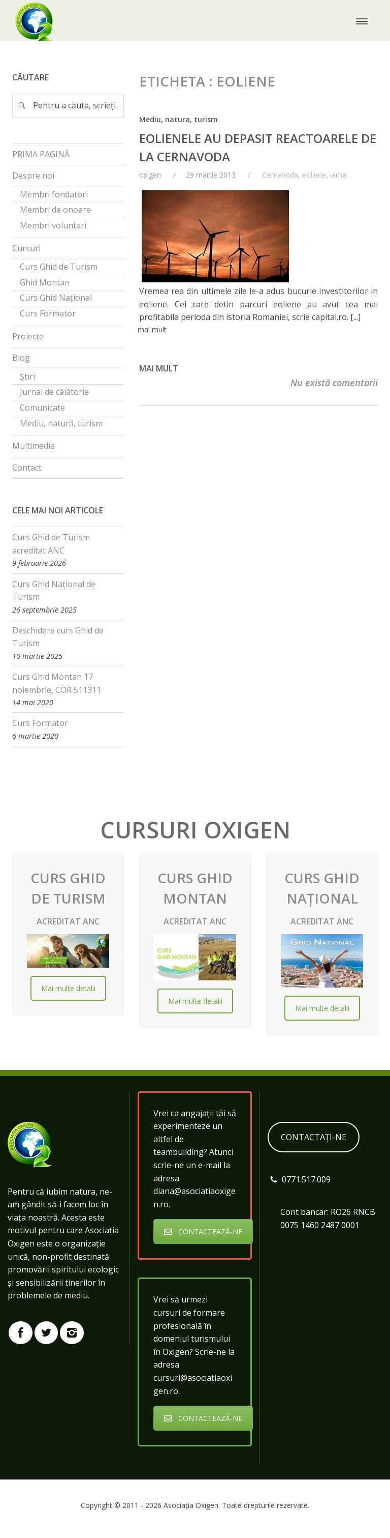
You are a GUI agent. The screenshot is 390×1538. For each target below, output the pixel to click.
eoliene (314, 175)
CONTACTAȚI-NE (313, 1137)
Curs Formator (40, 723)
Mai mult (158, 368)
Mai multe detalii (68, 988)
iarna (338, 175)
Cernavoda (280, 175)
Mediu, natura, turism (178, 119)
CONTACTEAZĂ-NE (203, 1231)
